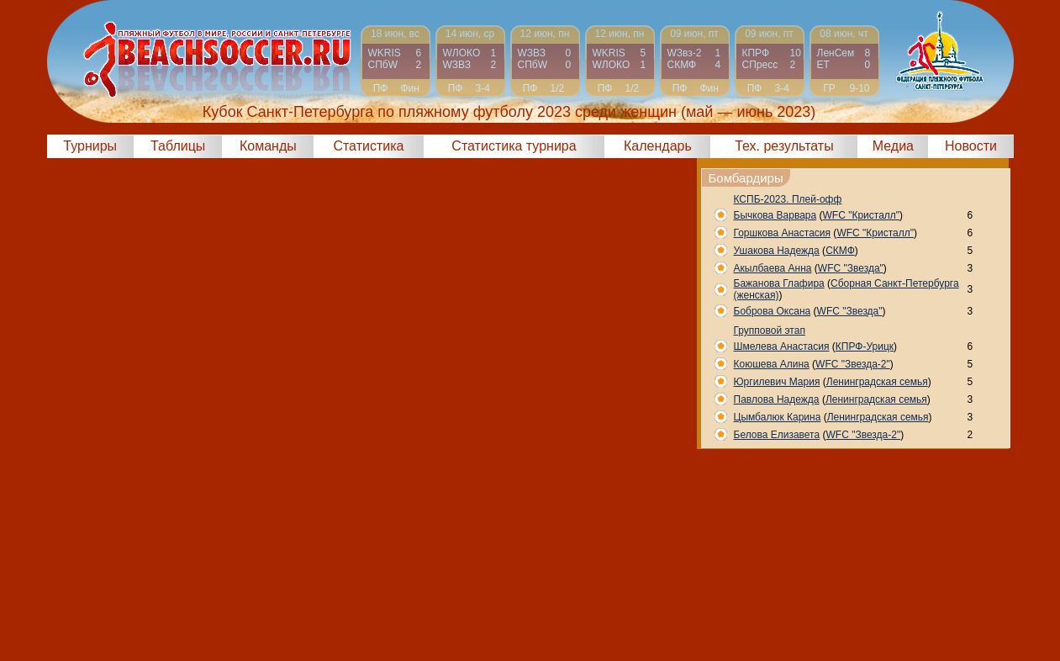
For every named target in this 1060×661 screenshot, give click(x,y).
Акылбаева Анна (773, 268)
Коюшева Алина (772, 364)
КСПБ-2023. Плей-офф (788, 199)
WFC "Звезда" (850, 268)
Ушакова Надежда (777, 250)
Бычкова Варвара (775, 215)
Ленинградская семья (877, 382)
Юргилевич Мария (777, 382)
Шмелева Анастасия (782, 346)
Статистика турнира (513, 146)
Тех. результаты (784, 146)
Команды (268, 146)
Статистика (368, 146)
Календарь (658, 146)
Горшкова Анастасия (782, 233)
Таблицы (177, 146)
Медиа (893, 146)
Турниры (90, 146)
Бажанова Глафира (779, 283)
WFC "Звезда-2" (852, 364)
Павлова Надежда (777, 399)
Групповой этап (769, 330)
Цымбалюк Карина (777, 417)
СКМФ (840, 250)
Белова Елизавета (777, 435)
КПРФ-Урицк (865, 346)
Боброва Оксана (772, 311)
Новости (971, 146)
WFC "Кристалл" (861, 215)
